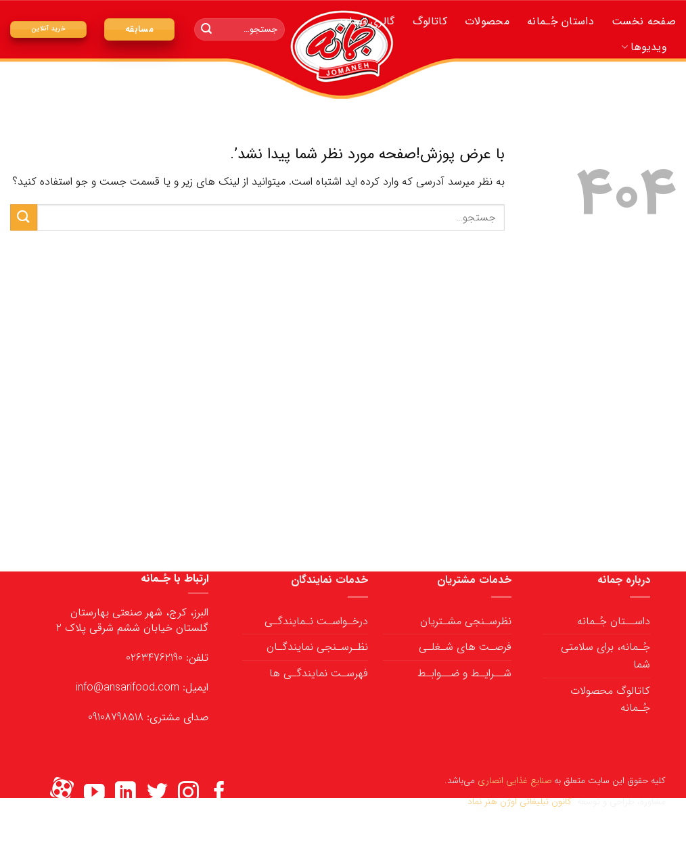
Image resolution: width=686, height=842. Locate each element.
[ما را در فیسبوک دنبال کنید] (219, 793)
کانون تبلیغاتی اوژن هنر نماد (519, 802)
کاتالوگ (430, 21)
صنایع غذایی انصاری (514, 781)
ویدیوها (644, 47)
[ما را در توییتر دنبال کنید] (157, 793)
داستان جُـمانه (560, 21)
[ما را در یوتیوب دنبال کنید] (94, 793)
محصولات (487, 21)
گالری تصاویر (365, 21)
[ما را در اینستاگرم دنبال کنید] (188, 793)
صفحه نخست (644, 21)
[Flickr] (62, 793)
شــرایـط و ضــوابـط (464, 673)
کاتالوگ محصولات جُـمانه (610, 699)
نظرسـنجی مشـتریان (465, 621)
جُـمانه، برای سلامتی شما (605, 655)
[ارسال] (206, 29)
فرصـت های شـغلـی (465, 646)
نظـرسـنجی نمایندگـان (317, 646)
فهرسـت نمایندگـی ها (318, 673)
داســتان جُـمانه (613, 621)
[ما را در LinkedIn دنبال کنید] (125, 793)
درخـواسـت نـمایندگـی (316, 621)
